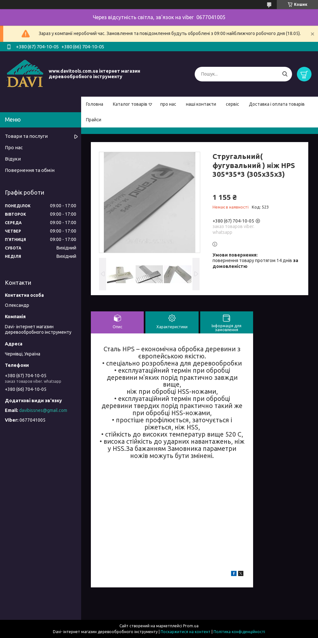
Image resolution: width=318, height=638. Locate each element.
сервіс (232, 104)
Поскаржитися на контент (186, 632)
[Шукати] (284, 74)
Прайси (93, 119)
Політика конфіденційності (239, 632)
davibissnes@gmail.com (43, 410)
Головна (94, 104)
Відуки (13, 159)
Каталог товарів (130, 104)
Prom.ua (191, 626)
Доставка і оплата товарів (277, 104)
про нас (168, 104)
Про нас (14, 147)
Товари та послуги (26, 136)
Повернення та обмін (30, 170)
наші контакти (201, 104)
